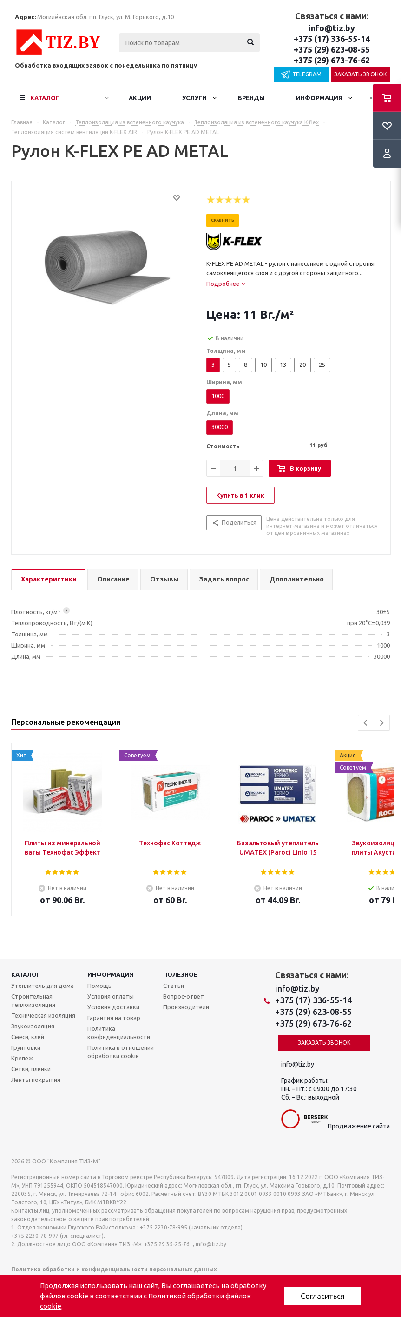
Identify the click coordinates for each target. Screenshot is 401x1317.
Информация (319, 98)
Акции (140, 98)
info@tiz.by (332, 28)
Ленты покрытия (35, 1079)
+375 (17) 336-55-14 (332, 38)
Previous (366, 722)
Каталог (44, 98)
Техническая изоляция (43, 1015)
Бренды (251, 98)
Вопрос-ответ (183, 996)
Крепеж (22, 1058)
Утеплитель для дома (42, 985)
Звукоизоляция (32, 1026)
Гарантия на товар (113, 1017)
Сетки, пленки (31, 1069)
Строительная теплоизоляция (33, 1000)
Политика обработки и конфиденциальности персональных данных (114, 1269)
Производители (186, 1007)
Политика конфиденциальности (118, 1032)
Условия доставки (113, 1007)
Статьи (173, 985)
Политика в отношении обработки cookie (120, 1051)
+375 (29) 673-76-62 (332, 60)
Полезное (180, 974)
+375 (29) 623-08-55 (332, 49)
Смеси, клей (27, 1036)
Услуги (194, 98)
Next (381, 722)
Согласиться (323, 1296)
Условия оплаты (110, 996)
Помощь (99, 985)
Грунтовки (25, 1047)
